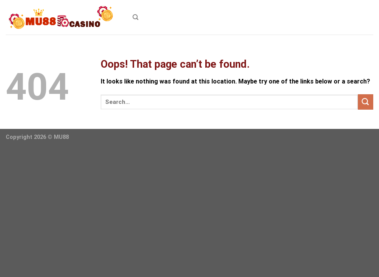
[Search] (135, 17)
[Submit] (365, 101)
